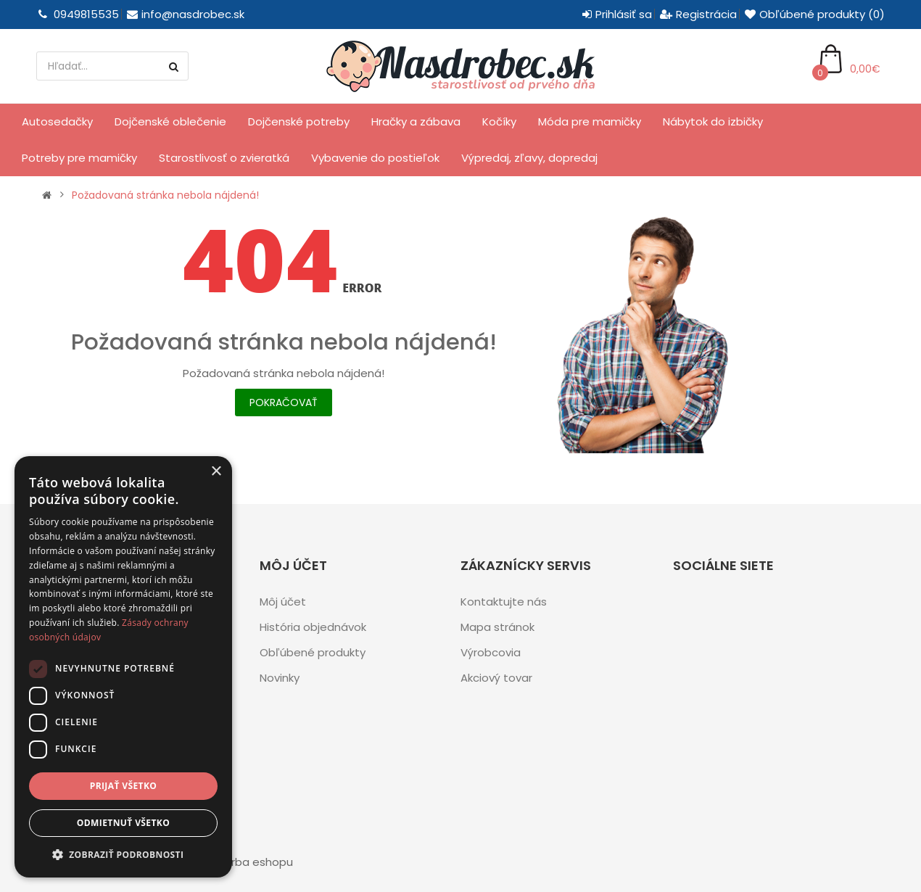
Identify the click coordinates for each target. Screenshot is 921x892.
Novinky (280, 677)
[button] (123, 854)
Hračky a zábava (415, 121)
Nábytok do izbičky (713, 121)
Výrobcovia (490, 652)
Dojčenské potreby (299, 121)
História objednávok (313, 627)
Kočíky (499, 121)
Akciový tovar (496, 677)
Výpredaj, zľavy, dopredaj (529, 157)
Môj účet (283, 601)
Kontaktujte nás (503, 601)
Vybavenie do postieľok (375, 157)
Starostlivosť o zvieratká (224, 157)
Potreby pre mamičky (79, 157)
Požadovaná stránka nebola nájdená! (165, 195)
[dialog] (123, 666)
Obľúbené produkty (312, 652)
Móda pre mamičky (589, 121)
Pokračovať (283, 402)
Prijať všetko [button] (123, 786)
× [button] (215, 471)
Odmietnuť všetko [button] (123, 823)
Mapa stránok (497, 627)
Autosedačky (57, 121)
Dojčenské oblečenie (170, 121)
